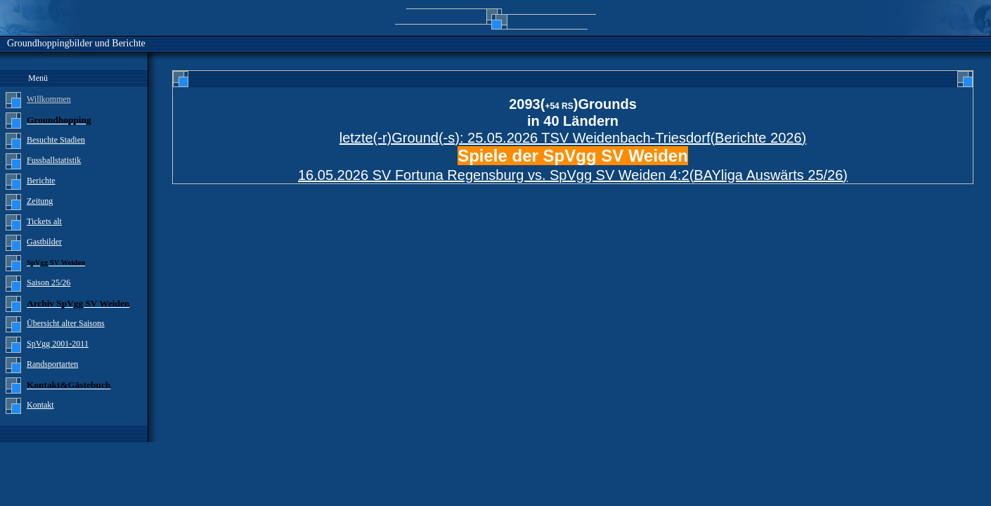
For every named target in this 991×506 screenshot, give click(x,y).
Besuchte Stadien (56, 140)
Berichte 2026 (758, 137)
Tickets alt (44, 221)
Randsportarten (52, 364)
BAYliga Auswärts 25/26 (768, 175)
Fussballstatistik (54, 160)
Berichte (41, 181)
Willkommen (49, 99)
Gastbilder (44, 242)
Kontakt (40, 405)
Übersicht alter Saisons (66, 323)
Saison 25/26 (48, 282)
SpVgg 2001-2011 (58, 344)
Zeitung (40, 201)
